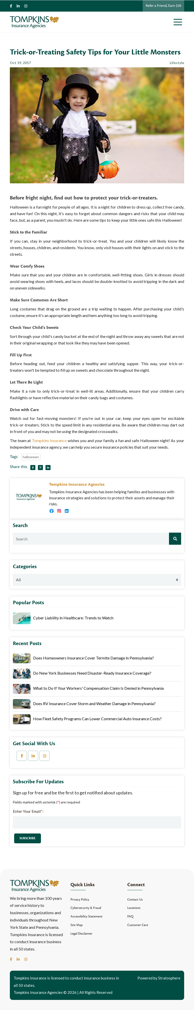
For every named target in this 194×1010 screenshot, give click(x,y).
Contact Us (135, 900)
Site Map (76, 925)
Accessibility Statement (86, 916)
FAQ (130, 916)
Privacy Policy (79, 900)
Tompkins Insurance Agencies (77, 484)
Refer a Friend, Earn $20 (163, 5)
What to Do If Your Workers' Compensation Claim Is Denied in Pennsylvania (98, 688)
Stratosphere (169, 978)
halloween (31, 457)
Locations (133, 908)
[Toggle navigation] (179, 22)
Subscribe (27, 838)
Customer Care (137, 925)
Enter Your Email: (28, 811)
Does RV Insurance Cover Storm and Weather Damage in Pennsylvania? (94, 703)
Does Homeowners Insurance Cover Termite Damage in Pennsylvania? (93, 657)
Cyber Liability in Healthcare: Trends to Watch (73, 617)
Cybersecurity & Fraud (85, 908)
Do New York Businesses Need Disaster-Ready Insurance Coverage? (92, 673)
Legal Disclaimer (81, 934)
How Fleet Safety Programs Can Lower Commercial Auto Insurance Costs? (97, 718)
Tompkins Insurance (49, 440)
